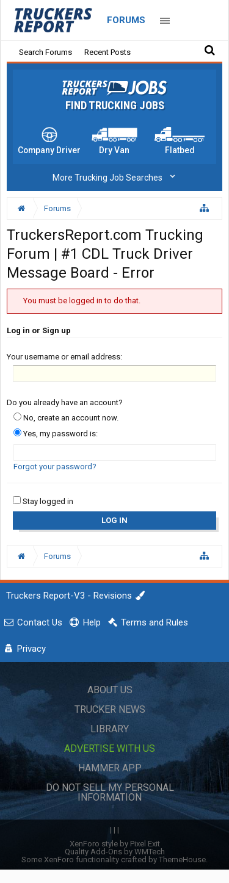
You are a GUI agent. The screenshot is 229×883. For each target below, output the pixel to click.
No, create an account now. (65, 417)
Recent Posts (107, 52)
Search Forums (45, 52)
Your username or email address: (64, 356)
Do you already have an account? (65, 402)
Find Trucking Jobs (114, 105)
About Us (110, 690)
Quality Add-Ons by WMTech (115, 851)
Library (109, 729)
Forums (126, 20)
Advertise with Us (109, 748)
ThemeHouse (182, 859)
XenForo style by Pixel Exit (115, 843)
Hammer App (110, 768)
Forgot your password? (54, 466)
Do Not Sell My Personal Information (110, 792)
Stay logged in (43, 501)
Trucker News (110, 709)
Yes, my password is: (55, 433)
